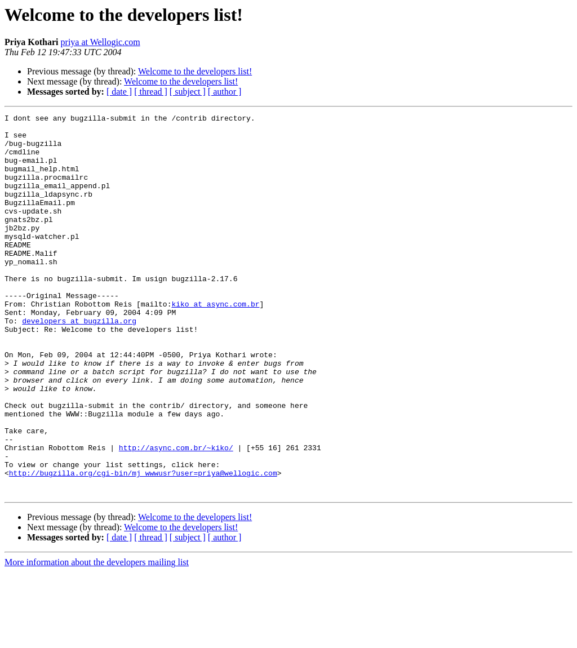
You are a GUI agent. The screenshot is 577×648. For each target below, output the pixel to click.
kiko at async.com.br (215, 343)
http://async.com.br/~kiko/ (176, 515)
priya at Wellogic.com (100, 42)
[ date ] (119, 91)
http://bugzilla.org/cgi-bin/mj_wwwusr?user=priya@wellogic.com (143, 545)
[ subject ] (188, 91)
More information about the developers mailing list (97, 638)
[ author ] (225, 91)
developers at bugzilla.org (79, 363)
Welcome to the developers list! (195, 71)
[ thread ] (150, 91)
